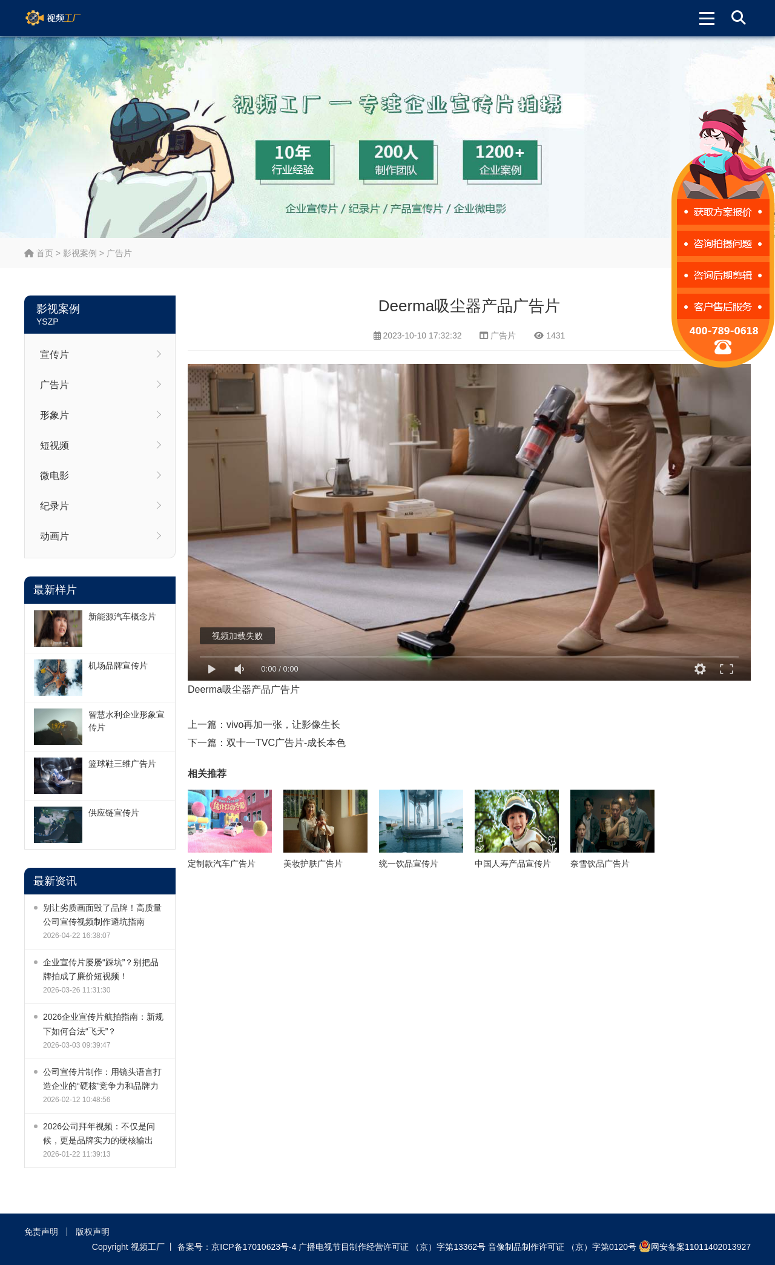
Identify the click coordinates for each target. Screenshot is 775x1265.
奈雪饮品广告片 (600, 863)
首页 (38, 253)
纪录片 (54, 506)
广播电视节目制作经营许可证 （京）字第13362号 (392, 1247)
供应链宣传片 (113, 812)
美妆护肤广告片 (313, 863)
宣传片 (54, 354)
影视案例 (80, 253)
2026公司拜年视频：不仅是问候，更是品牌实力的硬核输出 (99, 1133)
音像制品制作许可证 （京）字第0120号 (562, 1247)
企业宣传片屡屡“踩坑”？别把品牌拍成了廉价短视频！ (101, 969)
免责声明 (41, 1232)
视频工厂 (67, 18)
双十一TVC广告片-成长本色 (286, 743)
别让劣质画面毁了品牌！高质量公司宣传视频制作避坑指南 (102, 914)
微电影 (54, 476)
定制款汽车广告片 (222, 863)
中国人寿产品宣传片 (513, 863)
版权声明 (93, 1232)
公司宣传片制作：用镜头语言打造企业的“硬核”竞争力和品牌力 (102, 1079)
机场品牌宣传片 (118, 665)
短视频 (54, 445)
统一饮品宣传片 (408, 863)
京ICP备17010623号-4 (253, 1247)
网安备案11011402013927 (695, 1246)
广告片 (119, 253)
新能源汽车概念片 (122, 616)
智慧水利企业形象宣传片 (126, 721)
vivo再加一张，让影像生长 (283, 724)
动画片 (54, 536)
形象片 (54, 415)
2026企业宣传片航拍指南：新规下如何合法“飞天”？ (103, 1023)
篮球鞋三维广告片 (122, 763)
